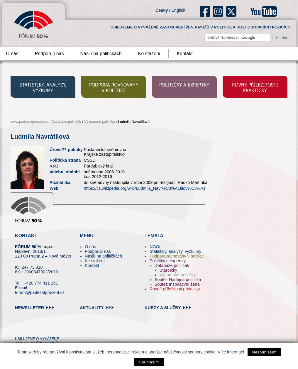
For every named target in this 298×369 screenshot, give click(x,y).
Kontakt (184, 53)
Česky (161, 10)
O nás (90, 246)
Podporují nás (49, 53)
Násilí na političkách (100, 53)
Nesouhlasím (264, 352)
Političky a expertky (168, 260)
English (178, 10)
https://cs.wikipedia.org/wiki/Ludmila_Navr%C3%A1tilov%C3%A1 (145, 188)
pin (29, 328)
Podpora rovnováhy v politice (177, 256)
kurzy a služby (163, 307)
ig (218, 11)
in (48, 328)
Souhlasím (149, 362)
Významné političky (99, 122)
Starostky (168, 270)
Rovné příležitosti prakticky (175, 289)
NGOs (155, 246)
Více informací (231, 352)
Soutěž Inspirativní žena (177, 284)
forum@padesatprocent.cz (40, 292)
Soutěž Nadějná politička (178, 279)
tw (19, 328)
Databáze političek (66, 122)
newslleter (29, 307)
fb (205, 11)
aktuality (92, 307)
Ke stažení (149, 53)
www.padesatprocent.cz (29, 122)
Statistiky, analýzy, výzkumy (175, 251)
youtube (263, 11)
